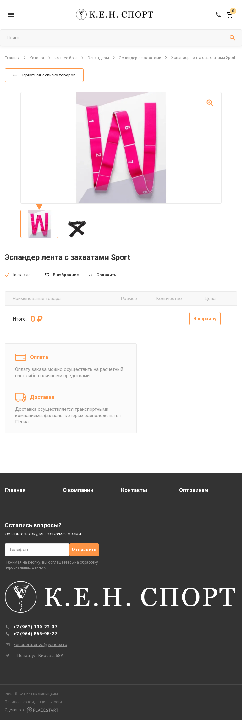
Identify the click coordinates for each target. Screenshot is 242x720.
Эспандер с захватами (140, 57)
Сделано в (31, 710)
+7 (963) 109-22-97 (35, 627)
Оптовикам (193, 490)
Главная (12, 57)
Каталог (37, 57)
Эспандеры (98, 57)
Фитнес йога (66, 57)
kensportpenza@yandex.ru (40, 644)
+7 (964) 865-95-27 (35, 634)
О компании (78, 490)
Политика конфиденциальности (33, 702)
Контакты (134, 490)
